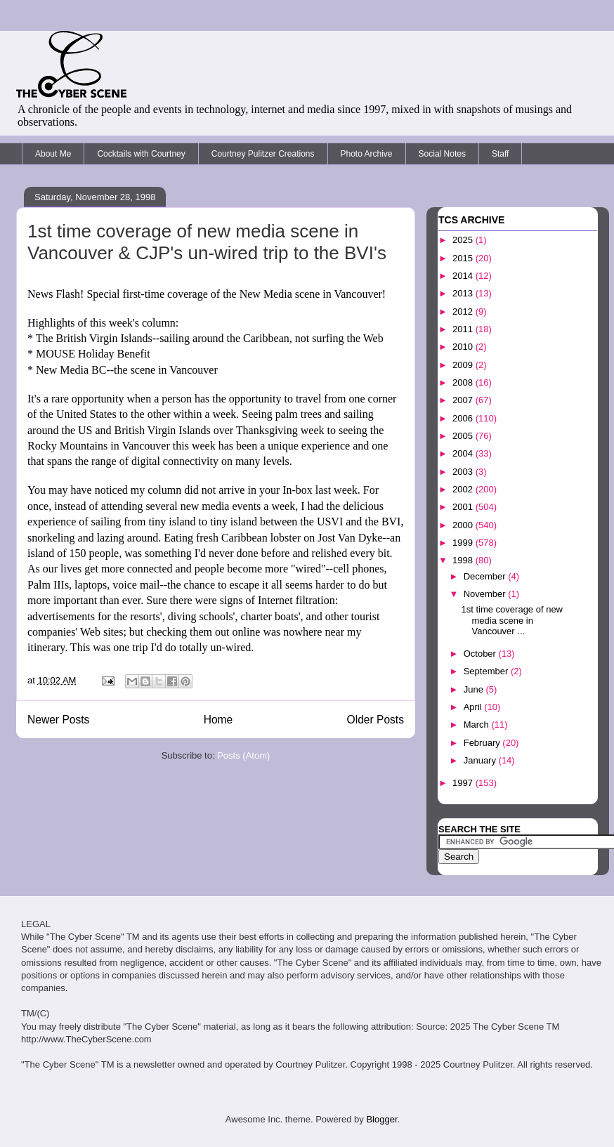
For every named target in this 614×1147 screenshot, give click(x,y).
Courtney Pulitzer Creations (263, 154)
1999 (464, 542)
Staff (500, 154)
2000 (464, 525)
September (487, 671)
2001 (464, 507)
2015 (464, 258)
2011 (464, 329)
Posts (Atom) (243, 755)
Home (218, 720)
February (483, 743)
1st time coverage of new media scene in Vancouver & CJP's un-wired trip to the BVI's (206, 242)
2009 (464, 365)
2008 (464, 382)
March (478, 724)
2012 (464, 311)
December (486, 576)
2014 (464, 275)
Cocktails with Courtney (141, 154)
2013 (464, 293)
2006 (464, 418)
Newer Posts (58, 720)
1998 (464, 560)
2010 (464, 346)
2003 (464, 471)
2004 (464, 453)
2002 (464, 489)
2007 (464, 400)
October (481, 653)
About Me (53, 154)
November (486, 594)
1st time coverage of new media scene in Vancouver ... (512, 620)
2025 (464, 240)
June (475, 689)
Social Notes (442, 154)
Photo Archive (367, 154)
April (474, 707)
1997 (464, 783)
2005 (464, 436)
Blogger (381, 1119)
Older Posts (375, 720)
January (481, 760)
